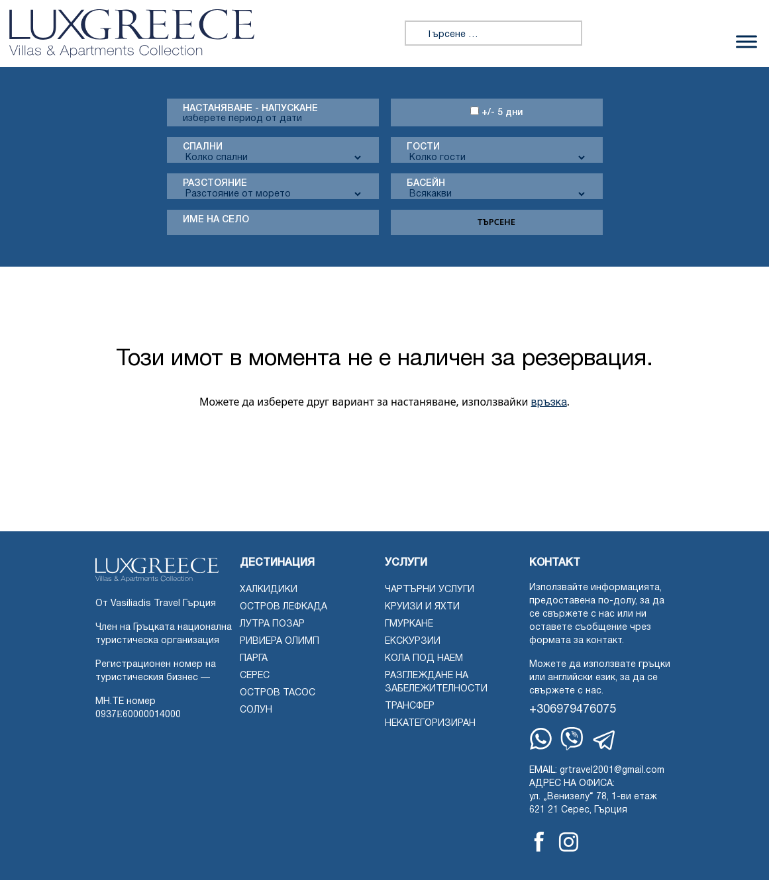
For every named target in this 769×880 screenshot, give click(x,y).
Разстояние (215, 183)
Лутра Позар (272, 624)
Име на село (216, 220)
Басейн (426, 183)
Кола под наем (424, 658)
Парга (254, 658)
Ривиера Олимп (279, 641)
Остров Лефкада (283, 607)
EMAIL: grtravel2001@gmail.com (596, 770)
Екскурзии (412, 641)
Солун (256, 710)
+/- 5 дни (496, 112)
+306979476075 (572, 709)
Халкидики (268, 590)
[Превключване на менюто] (746, 41)
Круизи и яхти (422, 607)
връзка (549, 403)
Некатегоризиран (430, 723)
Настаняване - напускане (250, 109)
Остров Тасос (277, 693)
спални (203, 147)
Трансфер (410, 706)
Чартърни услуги (429, 590)
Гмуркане (409, 624)
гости (423, 147)
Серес (255, 676)
